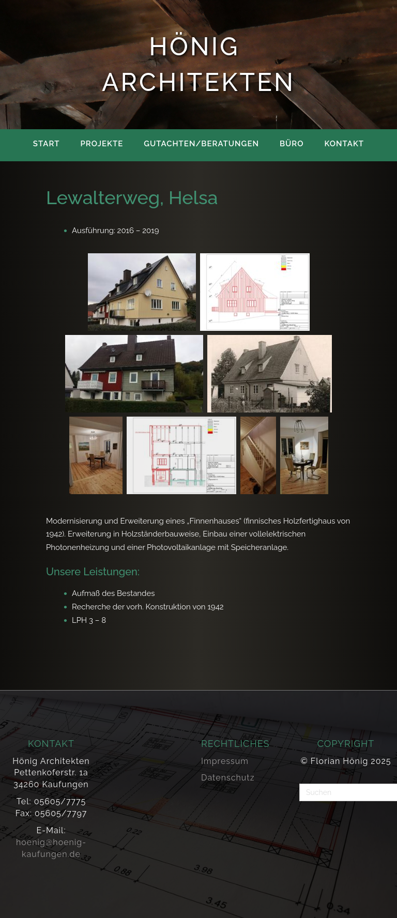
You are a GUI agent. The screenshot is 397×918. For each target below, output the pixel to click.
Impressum (225, 761)
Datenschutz (228, 778)
